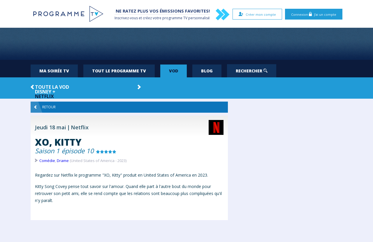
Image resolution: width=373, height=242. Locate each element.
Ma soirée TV (54, 71)
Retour (45, 107)
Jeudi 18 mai (50, 127)
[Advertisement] (186, 44)
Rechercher (252, 71)
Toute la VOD (52, 87)
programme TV (174, 17)
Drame (63, 160)
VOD (173, 71)
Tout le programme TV (119, 71)
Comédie (47, 160)
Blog (207, 71)
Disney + (45, 91)
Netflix (44, 96)
